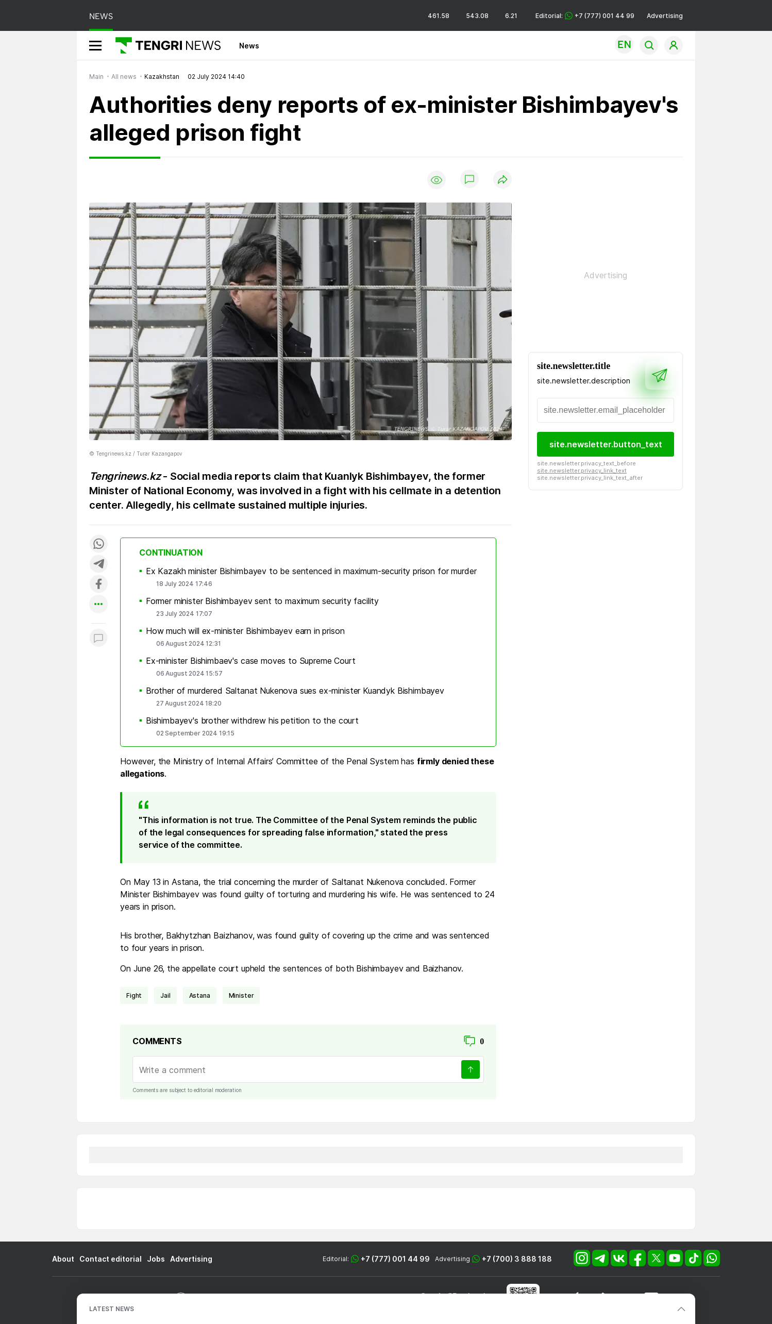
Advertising (665, 16)
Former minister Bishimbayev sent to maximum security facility (262, 601)
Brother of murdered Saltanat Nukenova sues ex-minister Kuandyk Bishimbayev (295, 690)
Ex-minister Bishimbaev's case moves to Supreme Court (251, 661)
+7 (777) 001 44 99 (395, 1258)
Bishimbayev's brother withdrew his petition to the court (252, 720)
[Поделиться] (502, 180)
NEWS (101, 16)
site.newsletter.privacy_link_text (582, 470)
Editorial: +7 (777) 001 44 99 (584, 16)
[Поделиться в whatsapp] (98, 544)
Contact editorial (110, 1258)
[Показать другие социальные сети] (98, 605)
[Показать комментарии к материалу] (98, 639)
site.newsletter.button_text (605, 444)
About (63, 1258)
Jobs (156, 1258)
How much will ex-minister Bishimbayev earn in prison (245, 631)
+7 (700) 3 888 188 (517, 1258)
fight (134, 995)
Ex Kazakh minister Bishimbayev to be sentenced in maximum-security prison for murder (311, 571)
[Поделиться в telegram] (98, 565)
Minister (241, 995)
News (249, 45)
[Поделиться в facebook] (98, 585)
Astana (199, 995)
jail (165, 995)
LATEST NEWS (111, 1309)
